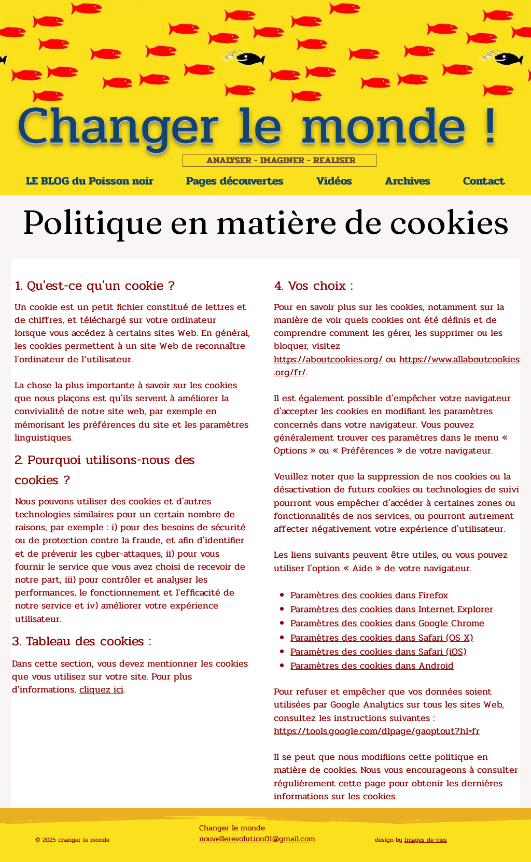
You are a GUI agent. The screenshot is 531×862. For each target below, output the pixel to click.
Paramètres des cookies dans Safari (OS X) (381, 637)
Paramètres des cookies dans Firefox (369, 595)
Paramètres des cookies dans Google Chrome (387, 623)
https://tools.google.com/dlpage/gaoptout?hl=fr (377, 731)
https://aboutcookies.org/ (328, 359)
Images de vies (425, 839)
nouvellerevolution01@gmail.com (257, 838)
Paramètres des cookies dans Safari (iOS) (378, 651)
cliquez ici (101, 689)
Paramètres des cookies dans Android (372, 665)
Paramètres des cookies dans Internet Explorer (391, 609)
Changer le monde (232, 828)
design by (389, 839)
